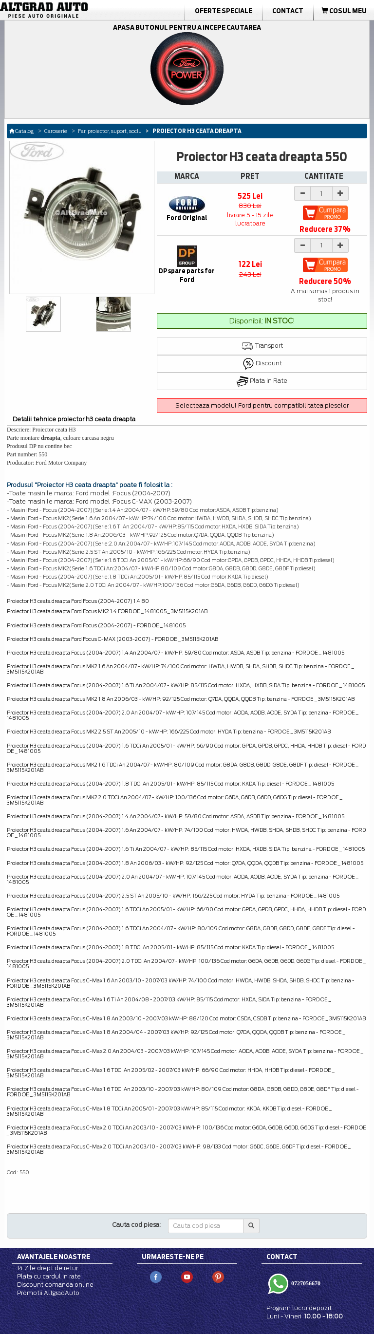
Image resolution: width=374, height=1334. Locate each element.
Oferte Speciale (223, 11)
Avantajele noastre (53, 1256)
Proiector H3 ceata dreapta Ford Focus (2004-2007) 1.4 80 (78, 601)
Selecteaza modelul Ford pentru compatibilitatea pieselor (262, 405)
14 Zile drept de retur (47, 1268)
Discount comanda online (55, 1284)
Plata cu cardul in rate (49, 1276)
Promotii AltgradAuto (48, 1292)
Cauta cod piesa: (136, 1224)
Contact (287, 11)
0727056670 (305, 1283)
